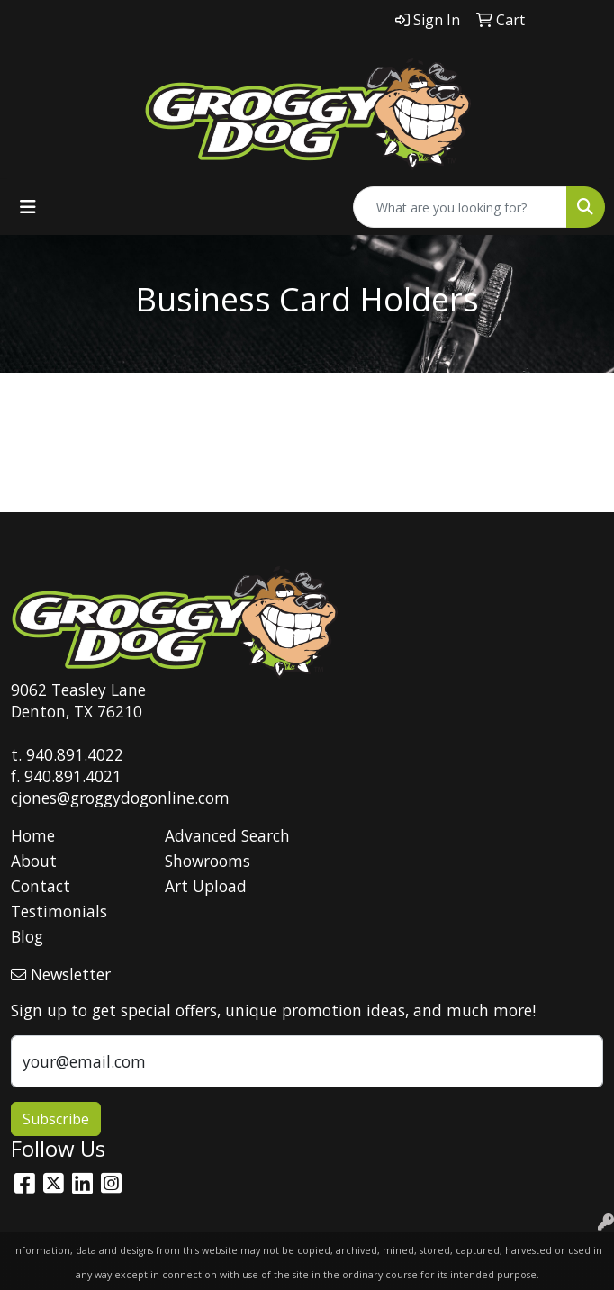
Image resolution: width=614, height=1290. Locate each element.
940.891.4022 (74, 754)
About (34, 860)
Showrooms (207, 860)
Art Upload (206, 886)
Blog (27, 936)
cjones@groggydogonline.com (120, 797)
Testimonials (59, 911)
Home (33, 835)
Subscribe (56, 1119)
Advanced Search (227, 835)
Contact (40, 886)
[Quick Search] (460, 207)
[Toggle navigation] (28, 207)
